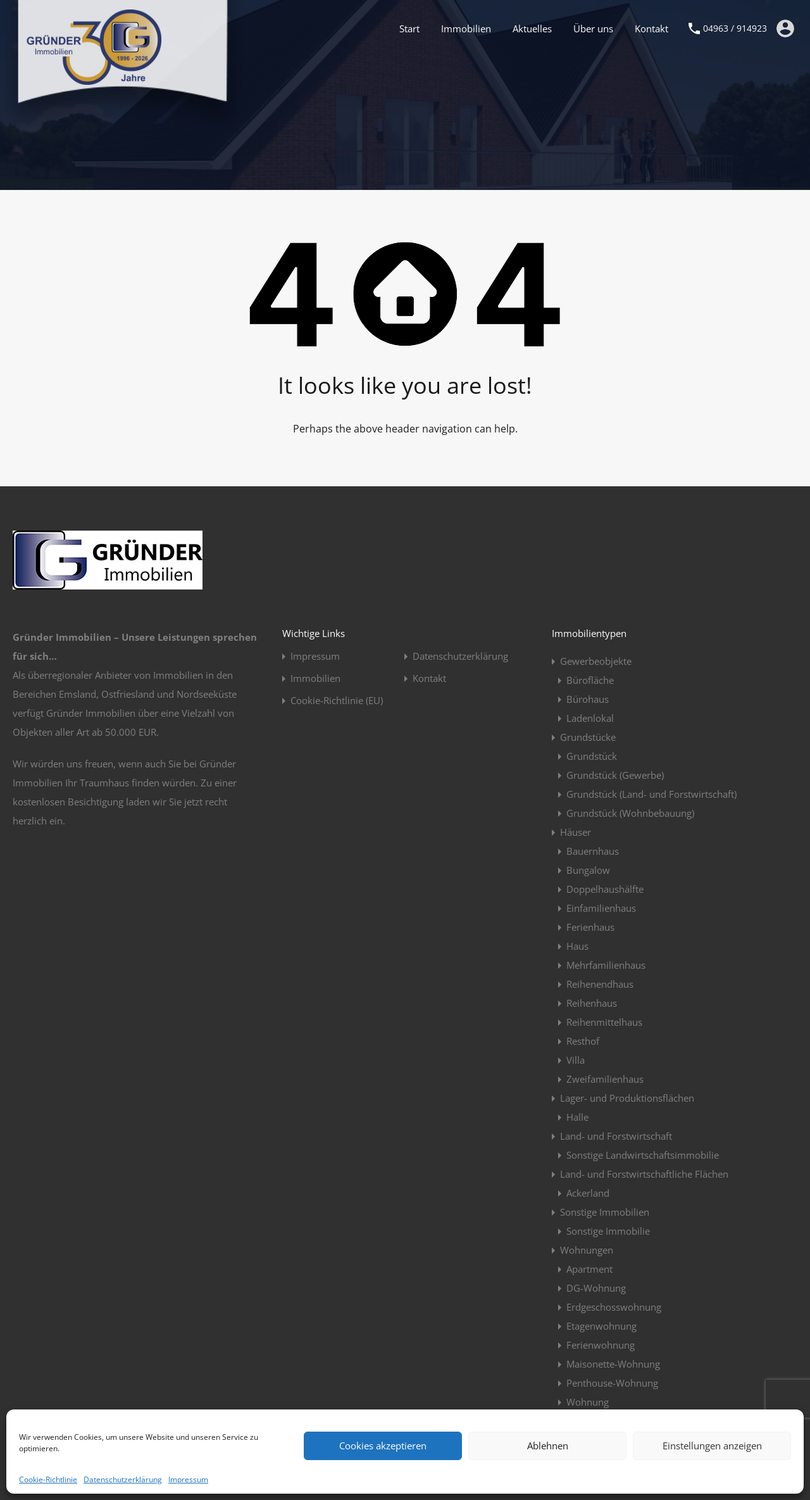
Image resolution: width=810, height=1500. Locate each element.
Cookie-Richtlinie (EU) (336, 700)
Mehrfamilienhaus (605, 965)
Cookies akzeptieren (383, 1445)
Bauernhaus (592, 851)
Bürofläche (590, 680)
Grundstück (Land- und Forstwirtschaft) (651, 794)
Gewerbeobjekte (596, 661)
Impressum (188, 1479)
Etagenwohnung (601, 1326)
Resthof (582, 1041)
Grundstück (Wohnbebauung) (630, 813)
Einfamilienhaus (601, 908)
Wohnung (587, 1402)
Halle (577, 1117)
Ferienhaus (590, 927)
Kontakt (651, 28)
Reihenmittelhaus (604, 1022)
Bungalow (588, 870)
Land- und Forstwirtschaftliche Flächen (644, 1174)
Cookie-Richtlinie (48, 1479)
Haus (577, 946)
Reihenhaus (591, 1003)
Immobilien (466, 28)
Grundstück (591, 756)
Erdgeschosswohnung (613, 1307)
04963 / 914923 (735, 28)
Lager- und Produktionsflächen (627, 1098)
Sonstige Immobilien (604, 1212)
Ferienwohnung (600, 1345)
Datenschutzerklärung (123, 1479)
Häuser (575, 832)
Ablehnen (547, 1445)
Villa (575, 1060)
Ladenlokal (590, 718)
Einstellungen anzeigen (712, 1445)
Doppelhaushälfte (605, 889)
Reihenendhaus (599, 984)
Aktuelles (532, 28)
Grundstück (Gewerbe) (615, 775)
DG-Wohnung (596, 1288)
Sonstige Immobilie (608, 1231)
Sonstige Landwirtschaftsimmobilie (642, 1155)
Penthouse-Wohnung (612, 1383)
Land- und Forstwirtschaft (616, 1136)
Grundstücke (588, 737)
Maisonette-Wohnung (613, 1364)
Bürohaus (587, 699)
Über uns (593, 28)
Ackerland (587, 1193)
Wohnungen (586, 1250)
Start (409, 28)
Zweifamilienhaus (605, 1079)
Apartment (589, 1269)
